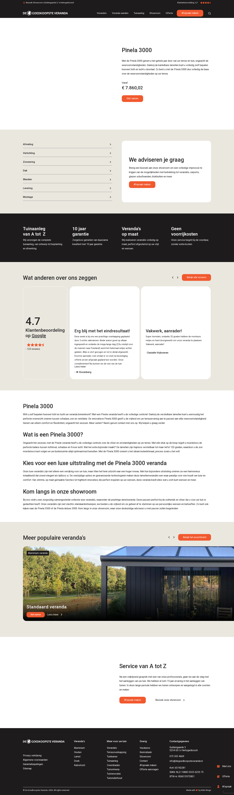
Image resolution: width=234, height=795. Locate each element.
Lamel (77, 756)
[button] (173, 277)
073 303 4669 (177, 756)
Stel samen (132, 98)
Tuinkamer (112, 756)
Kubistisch (79, 765)
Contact (144, 760)
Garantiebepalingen (33, 764)
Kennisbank (146, 752)
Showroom (145, 756)
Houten (77, 752)
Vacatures (145, 747)
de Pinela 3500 (42, 508)
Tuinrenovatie (114, 773)
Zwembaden (113, 765)
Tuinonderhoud (114, 778)
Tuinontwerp (113, 769)
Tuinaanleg (112, 760)
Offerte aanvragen (149, 769)
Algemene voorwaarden (35, 759)
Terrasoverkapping (116, 752)
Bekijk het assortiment (194, 537)
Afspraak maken (190, 13)
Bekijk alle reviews (196, 277)
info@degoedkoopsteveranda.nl (186, 761)
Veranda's (112, 747)
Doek (77, 760)
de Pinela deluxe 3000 (65, 508)
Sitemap (27, 768)
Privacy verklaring (32, 755)
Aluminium (79, 747)
